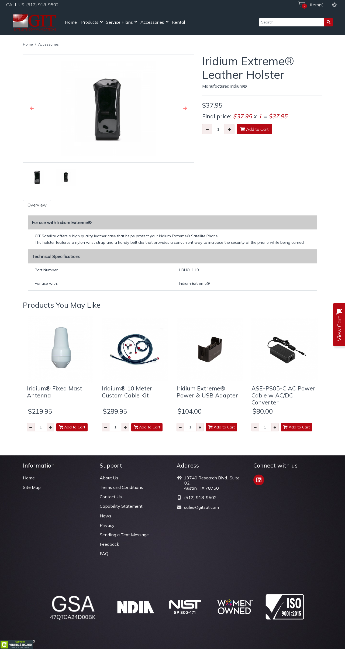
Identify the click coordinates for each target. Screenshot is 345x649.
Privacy (107, 525)
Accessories (152, 22)
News (105, 515)
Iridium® (238, 86)
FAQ (104, 553)
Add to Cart (254, 129)
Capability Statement (121, 506)
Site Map (32, 487)
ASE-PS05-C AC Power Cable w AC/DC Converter (283, 395)
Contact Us (111, 496)
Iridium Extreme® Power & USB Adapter (207, 391)
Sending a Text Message (124, 534)
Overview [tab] (37, 205)
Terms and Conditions (121, 487)
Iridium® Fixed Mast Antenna (54, 391)
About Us (109, 477)
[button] (31, 108)
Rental (178, 22)
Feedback (109, 544)
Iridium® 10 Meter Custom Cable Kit (127, 391)
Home (71, 22)
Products (89, 22)
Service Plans (119, 22)
